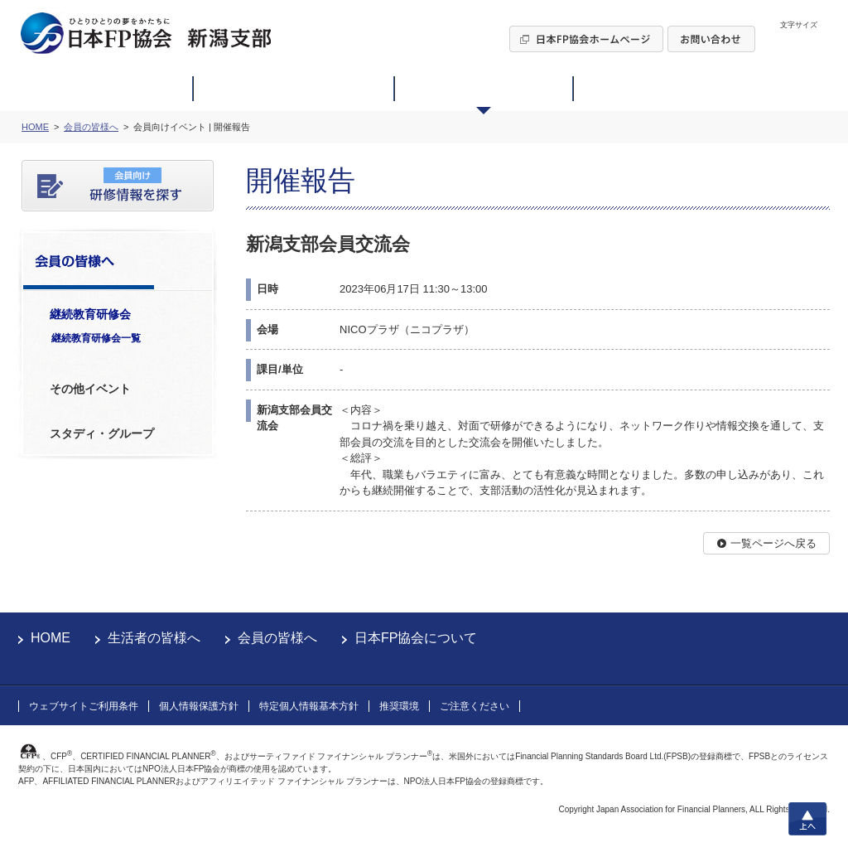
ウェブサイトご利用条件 (83, 706)
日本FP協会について (415, 638)
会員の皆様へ (277, 638)
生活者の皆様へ (154, 638)
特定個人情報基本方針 (309, 706)
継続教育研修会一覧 (96, 338)
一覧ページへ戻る (773, 543)
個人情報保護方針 (198, 706)
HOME (50, 638)
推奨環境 (399, 706)
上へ (807, 818)
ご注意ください (474, 706)
